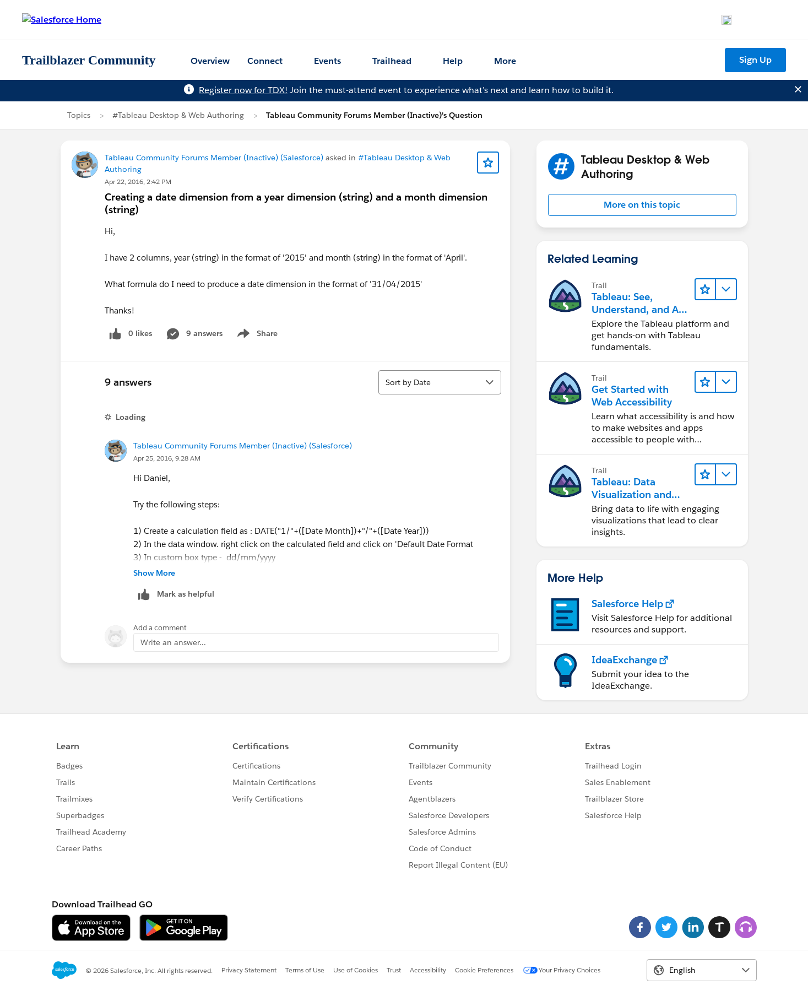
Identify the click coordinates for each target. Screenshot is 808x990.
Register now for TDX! (243, 90)
